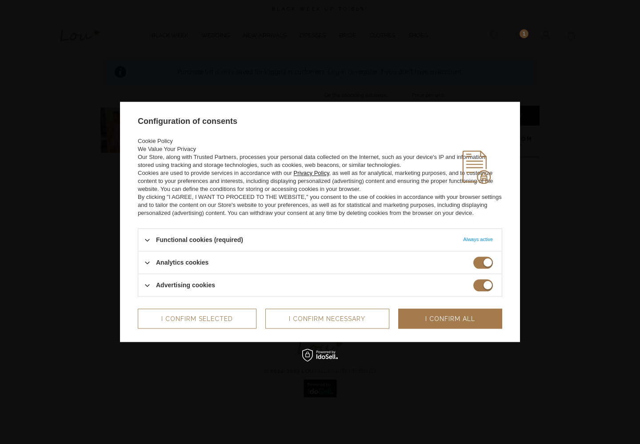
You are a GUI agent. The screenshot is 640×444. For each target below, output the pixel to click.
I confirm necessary (327, 318)
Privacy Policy (311, 173)
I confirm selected (197, 318)
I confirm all (450, 318)
